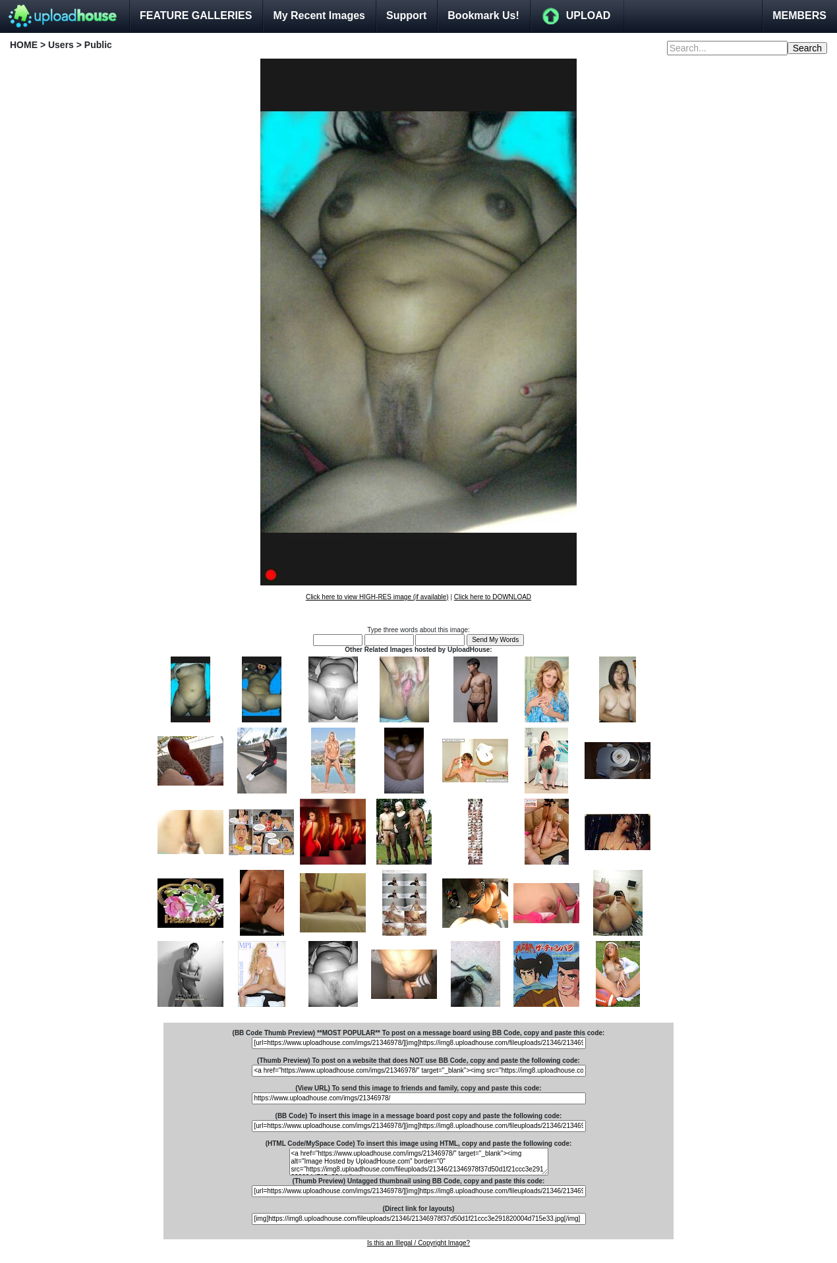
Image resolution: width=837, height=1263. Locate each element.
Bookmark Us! (483, 15)
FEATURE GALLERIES (196, 15)
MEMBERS (799, 15)
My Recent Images (319, 15)
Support (406, 15)
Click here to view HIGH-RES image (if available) (377, 597)
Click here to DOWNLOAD (492, 597)
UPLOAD (588, 15)
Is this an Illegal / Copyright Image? (418, 1243)
